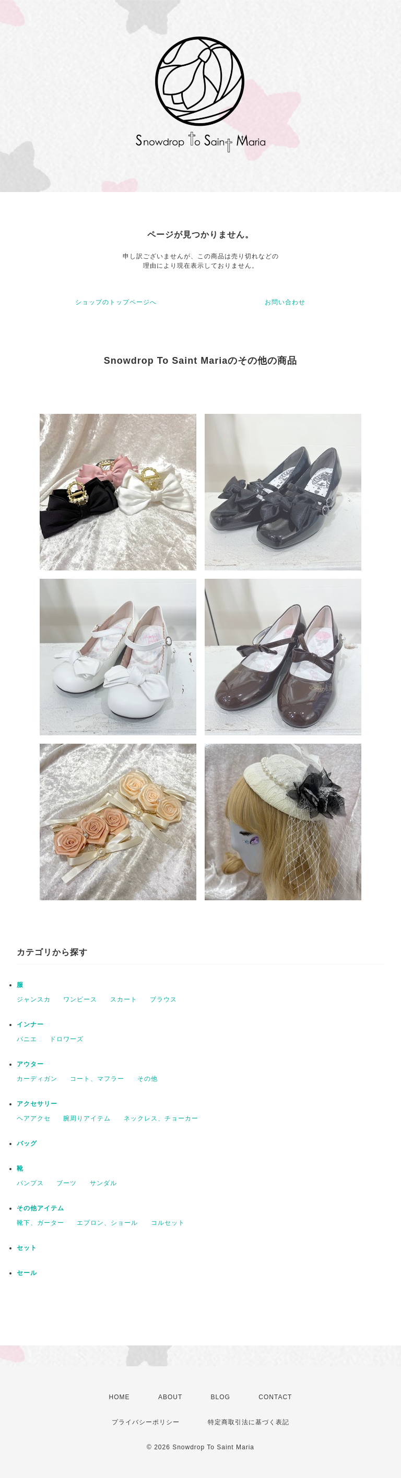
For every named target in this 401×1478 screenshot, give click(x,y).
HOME (119, 1397)
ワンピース (80, 999)
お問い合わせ (285, 302)
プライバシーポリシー (146, 1422)
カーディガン (37, 1078)
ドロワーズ (67, 1039)
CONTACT (275, 1397)
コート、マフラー (97, 1078)
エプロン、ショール (107, 1222)
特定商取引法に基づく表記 (248, 1422)
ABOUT (170, 1397)
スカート (123, 999)
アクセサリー (37, 1103)
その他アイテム (40, 1208)
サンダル (103, 1183)
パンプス (30, 1183)
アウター (30, 1064)
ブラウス (163, 999)
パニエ (27, 1039)
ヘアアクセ (34, 1118)
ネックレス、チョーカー (161, 1118)
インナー (30, 1024)
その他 (147, 1078)
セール (27, 1273)
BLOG (220, 1397)
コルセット (168, 1222)
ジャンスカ (34, 999)
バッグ (27, 1143)
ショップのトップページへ (116, 302)
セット (27, 1247)
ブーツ (66, 1183)
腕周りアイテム (87, 1118)
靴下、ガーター (40, 1222)
